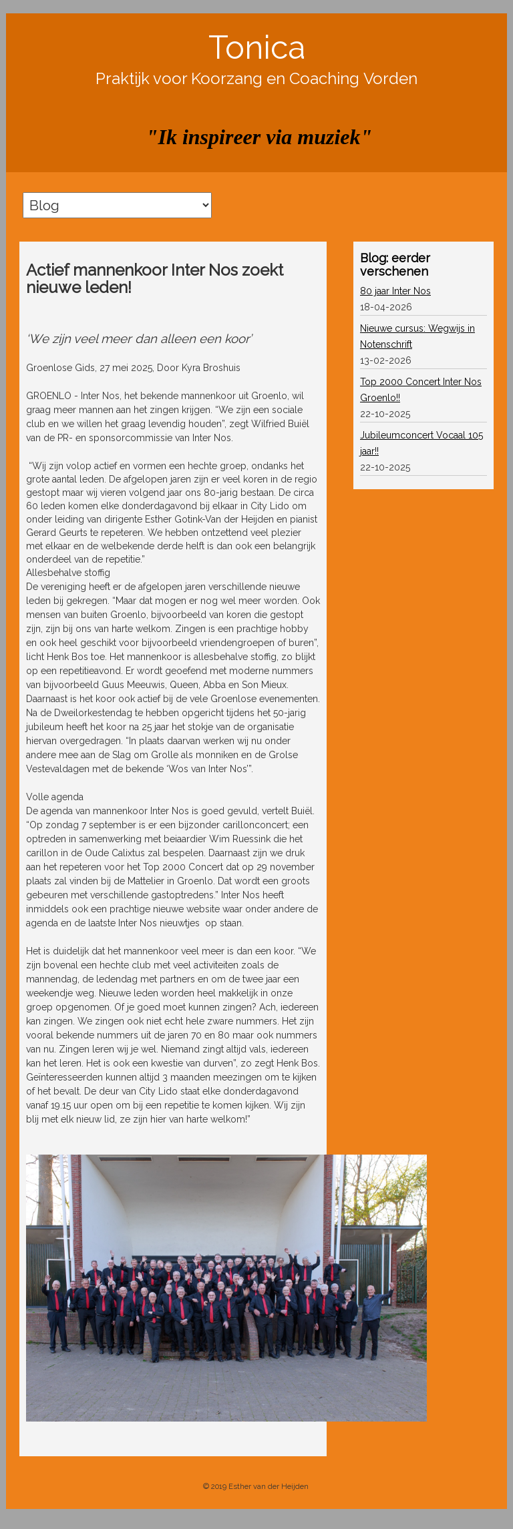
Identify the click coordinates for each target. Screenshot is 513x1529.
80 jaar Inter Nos (395, 291)
